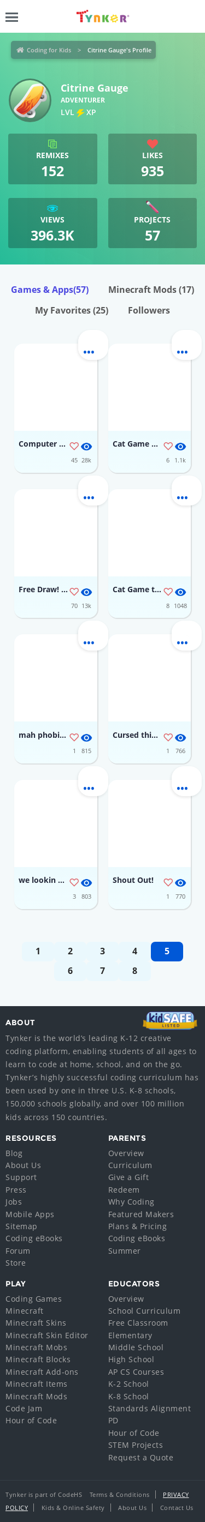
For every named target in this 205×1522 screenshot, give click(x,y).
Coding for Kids (49, 50)
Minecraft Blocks (38, 1359)
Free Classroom (138, 1323)
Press (16, 1189)
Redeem (124, 1189)
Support (21, 1177)
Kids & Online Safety (73, 1507)
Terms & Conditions (120, 1494)
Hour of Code (31, 1420)
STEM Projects (135, 1445)
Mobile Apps (30, 1214)
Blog (13, 1153)
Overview (126, 1153)
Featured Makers (141, 1214)
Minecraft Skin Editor (47, 1335)
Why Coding (131, 1201)
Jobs (13, 1201)
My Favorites (71, 310)
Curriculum (130, 1165)
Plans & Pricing (137, 1226)
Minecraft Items (36, 1384)
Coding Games (33, 1299)
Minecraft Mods (151, 290)
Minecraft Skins (36, 1323)
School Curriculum (144, 1311)
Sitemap (21, 1226)
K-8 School (128, 1396)
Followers (149, 310)
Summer (124, 1251)
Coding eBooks (34, 1238)
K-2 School (128, 1384)
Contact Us (177, 1507)
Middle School (136, 1347)
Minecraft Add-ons (42, 1372)
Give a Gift (128, 1177)
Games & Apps (50, 290)
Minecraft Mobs (36, 1347)
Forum (18, 1251)
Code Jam (23, 1408)
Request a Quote (141, 1457)
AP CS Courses (136, 1372)
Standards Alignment (149, 1408)
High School (131, 1359)
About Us (23, 1165)
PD (113, 1420)
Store (15, 1263)
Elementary (130, 1335)
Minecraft (24, 1311)
